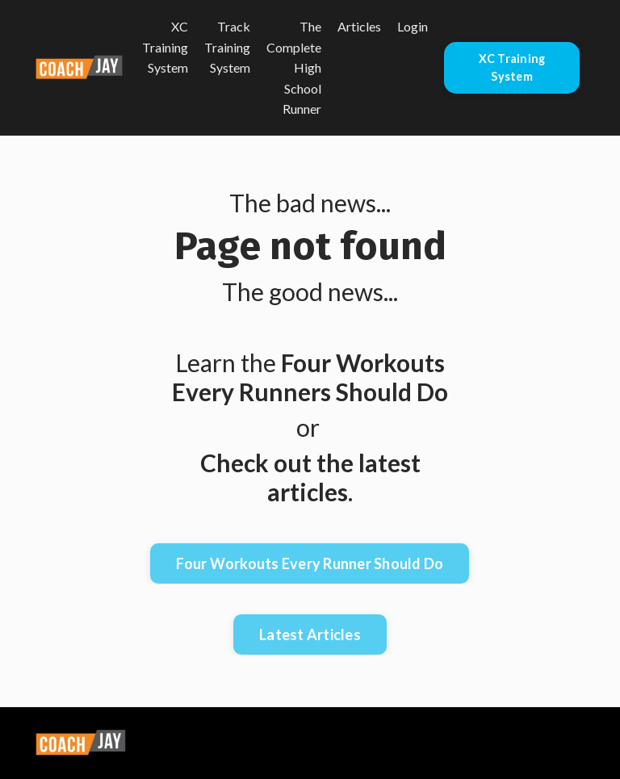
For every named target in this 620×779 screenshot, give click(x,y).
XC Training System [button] (512, 67)
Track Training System (227, 47)
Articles (359, 26)
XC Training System (165, 47)
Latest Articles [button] (310, 634)
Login (412, 26)
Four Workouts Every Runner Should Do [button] (309, 563)
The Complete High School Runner (293, 67)
